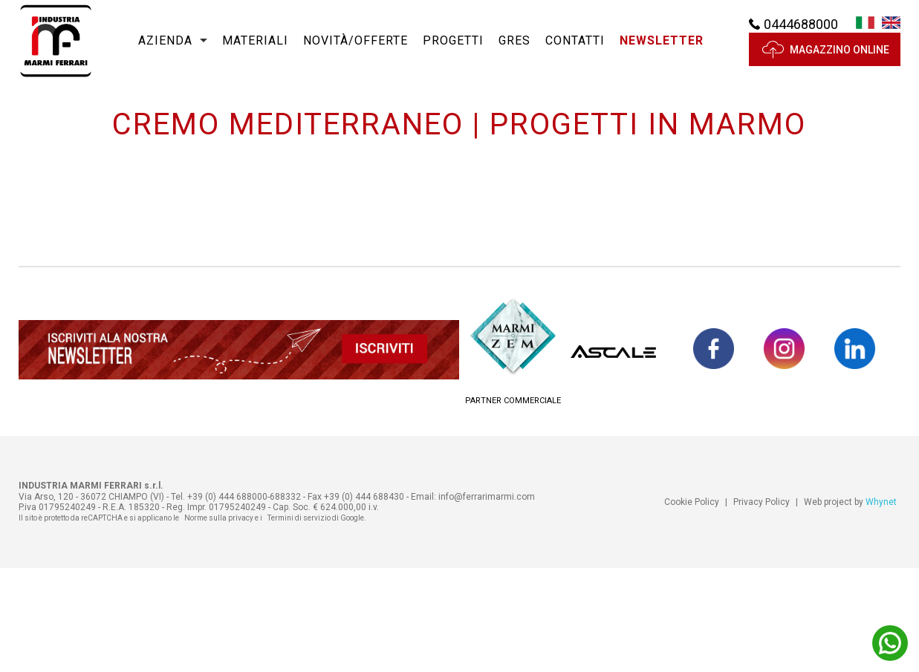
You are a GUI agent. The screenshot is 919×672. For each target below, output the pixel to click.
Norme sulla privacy (218, 622)
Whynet (881, 606)
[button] (661, 52)
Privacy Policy (761, 606)
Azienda (165, 52)
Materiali (255, 52)
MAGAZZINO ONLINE (824, 61)
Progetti (453, 52)
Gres (514, 52)
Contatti (575, 52)
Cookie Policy (691, 606)
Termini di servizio (299, 622)
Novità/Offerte (355, 52)
